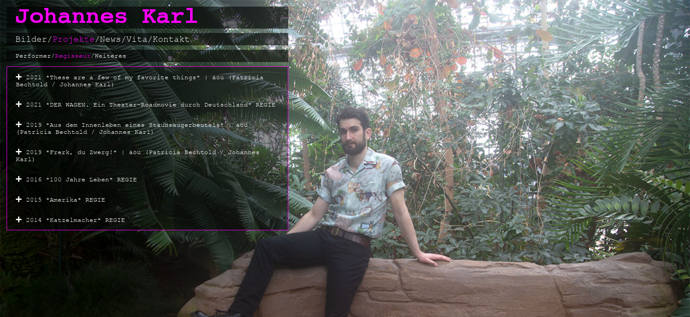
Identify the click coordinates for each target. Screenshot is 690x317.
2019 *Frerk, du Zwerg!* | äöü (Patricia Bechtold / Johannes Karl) (138, 155)
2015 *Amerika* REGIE (65, 199)
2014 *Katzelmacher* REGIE (75, 220)
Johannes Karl (106, 17)
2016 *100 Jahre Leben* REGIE (81, 179)
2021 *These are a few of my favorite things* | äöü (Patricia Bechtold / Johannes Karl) (140, 81)
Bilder (33, 39)
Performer (35, 56)
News (113, 39)
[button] (147, 80)
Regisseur (75, 56)
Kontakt (171, 39)
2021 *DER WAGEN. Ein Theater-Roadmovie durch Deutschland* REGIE (150, 104)
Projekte (76, 39)
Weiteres (110, 55)
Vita (139, 39)
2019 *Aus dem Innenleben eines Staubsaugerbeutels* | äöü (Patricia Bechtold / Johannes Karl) (132, 128)
